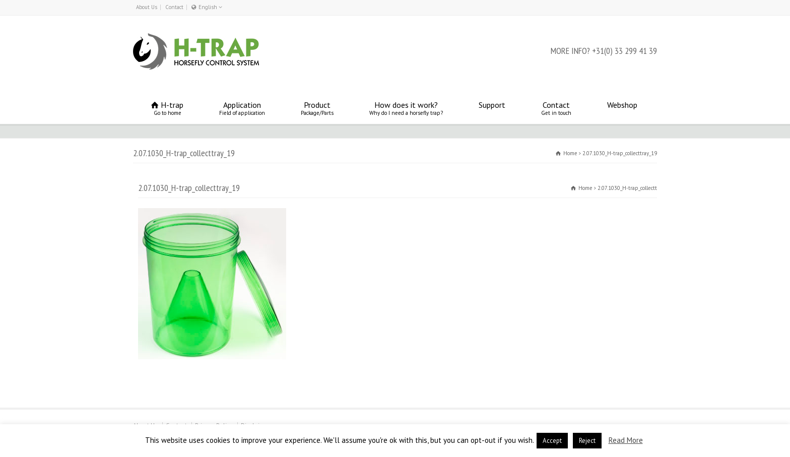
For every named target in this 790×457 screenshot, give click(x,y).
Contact (174, 7)
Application (242, 108)
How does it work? (406, 108)
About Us (146, 7)
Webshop (622, 108)
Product (317, 108)
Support (492, 108)
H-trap (167, 108)
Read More (626, 440)
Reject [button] (587, 440)
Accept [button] (552, 440)
